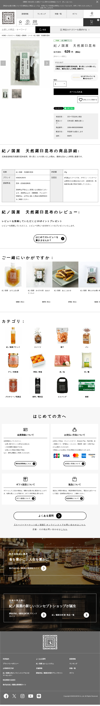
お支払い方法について (72, 464)
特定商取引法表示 (9, 681)
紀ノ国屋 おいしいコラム (45, 665)
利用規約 (6, 660)
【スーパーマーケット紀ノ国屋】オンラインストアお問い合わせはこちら (50, 526)
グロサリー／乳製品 (14, 35)
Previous (3, 63)
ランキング (41, 14)
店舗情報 (39, 670)
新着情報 (25, 14)
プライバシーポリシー (10, 665)
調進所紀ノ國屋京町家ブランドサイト (23, 616)
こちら (64, 530)
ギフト (74, 14)
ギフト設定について (23, 499)
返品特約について (72, 499)
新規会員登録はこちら (23, 464)
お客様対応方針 (8, 670)
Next (46, 63)
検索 (44, 30)
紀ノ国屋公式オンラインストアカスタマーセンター (16, 675)
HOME (4, 35)
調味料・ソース (27, 35)
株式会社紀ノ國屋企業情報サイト (24, 569)
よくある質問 (46, 517)
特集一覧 (58, 14)
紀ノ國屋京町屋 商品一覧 (63, 616)
